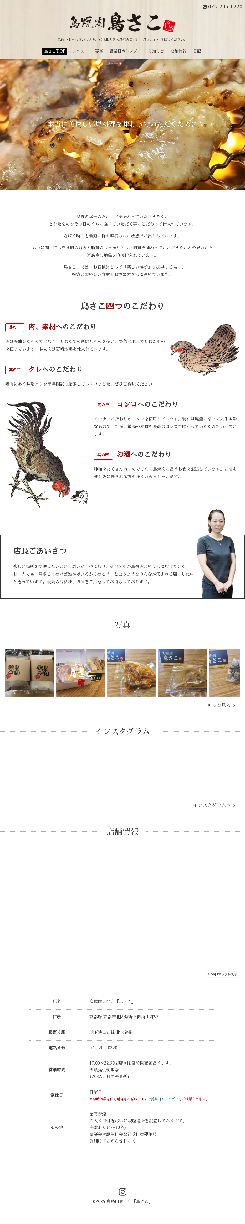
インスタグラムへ (214, 805)
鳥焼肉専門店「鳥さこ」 (129, 1202)
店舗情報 (178, 51)
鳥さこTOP (54, 51)
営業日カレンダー (125, 51)
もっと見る (221, 705)
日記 (197, 51)
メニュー (80, 51)
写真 (99, 51)
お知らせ (156, 51)
